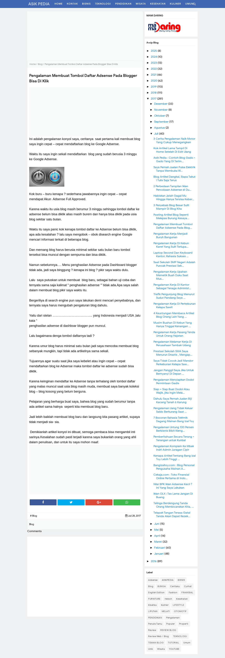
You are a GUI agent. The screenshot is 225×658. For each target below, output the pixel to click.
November (161, 110)
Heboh (168, 598)
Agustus (160, 127)
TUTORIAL (173, 642)
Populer (170, 623)
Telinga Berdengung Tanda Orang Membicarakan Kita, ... (173, 504)
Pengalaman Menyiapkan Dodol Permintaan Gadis (173, 381)
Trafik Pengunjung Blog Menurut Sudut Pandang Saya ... (174, 296)
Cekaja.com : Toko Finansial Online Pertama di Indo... (171, 476)
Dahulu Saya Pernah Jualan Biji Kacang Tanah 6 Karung (172, 400)
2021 (154, 75)
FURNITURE (154, 598)
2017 (154, 98)
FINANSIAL (187, 592)
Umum (186, 642)
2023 (154, 63)
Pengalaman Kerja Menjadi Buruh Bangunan (170, 235)
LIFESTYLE (178, 604)
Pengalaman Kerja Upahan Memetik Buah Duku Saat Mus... (170, 275)
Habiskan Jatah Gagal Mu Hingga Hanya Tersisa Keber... (173, 197)
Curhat (188, 586)
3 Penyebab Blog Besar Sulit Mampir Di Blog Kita (171, 207)
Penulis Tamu (155, 623)
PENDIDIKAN (155, 617)
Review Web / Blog (158, 636)
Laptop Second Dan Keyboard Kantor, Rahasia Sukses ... (172, 254)
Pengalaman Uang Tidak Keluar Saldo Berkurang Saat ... (173, 410)
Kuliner (165, 604)
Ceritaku (175, 586)
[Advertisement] (85, 36)
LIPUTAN (153, 611)
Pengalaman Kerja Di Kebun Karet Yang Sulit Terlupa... (171, 245)
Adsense (153, 579)
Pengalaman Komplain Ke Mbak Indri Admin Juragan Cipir (173, 448)
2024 (154, 57)
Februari (160, 547)
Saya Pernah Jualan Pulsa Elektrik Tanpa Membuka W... (174, 169)
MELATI (166, 611)
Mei (157, 530)
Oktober (160, 115)
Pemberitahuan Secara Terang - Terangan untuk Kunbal (173, 438)
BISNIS (181, 579)
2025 (154, 51)
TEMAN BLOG (156, 642)
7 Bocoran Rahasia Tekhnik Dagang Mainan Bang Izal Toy (173, 419)
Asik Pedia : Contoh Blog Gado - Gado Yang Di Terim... (174, 159)
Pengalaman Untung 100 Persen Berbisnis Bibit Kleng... (173, 429)
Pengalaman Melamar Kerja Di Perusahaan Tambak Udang (172, 343)
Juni (157, 524)
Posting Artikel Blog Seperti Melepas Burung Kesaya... (171, 216)
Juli (156, 133)
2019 (154, 86)
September (161, 121)
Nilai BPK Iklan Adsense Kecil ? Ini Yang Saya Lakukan (172, 485)
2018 (154, 92)
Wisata (161, 648)
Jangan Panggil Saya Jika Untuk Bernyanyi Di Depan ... (173, 372)
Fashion (173, 592)
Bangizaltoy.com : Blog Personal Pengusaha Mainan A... (173, 467)
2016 (154, 561)
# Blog (33, 515)
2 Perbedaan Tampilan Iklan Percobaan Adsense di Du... (172, 188)
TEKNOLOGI (180, 636)
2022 (154, 69)
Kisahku (152, 604)
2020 (154, 80)
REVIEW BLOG (168, 630)
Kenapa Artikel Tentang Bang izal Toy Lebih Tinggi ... (174, 457)
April (157, 536)
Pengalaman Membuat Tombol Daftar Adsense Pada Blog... (172, 226)
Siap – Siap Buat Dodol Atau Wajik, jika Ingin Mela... (171, 391)
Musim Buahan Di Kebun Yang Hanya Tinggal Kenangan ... (172, 324)
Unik (150, 648)
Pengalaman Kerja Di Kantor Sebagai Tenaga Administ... (172, 286)
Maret (158, 541)
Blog (150, 586)
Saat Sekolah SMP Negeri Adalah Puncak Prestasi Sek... (174, 264)
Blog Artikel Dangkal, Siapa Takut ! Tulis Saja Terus (174, 178)
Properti (183, 623)
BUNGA (162, 586)
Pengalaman (172, 617)
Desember (161, 104)
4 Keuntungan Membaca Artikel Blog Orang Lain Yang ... (173, 315)
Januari (159, 553)
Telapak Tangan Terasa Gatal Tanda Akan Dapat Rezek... (171, 514)
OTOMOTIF (180, 611)
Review (152, 630)
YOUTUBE (174, 648)
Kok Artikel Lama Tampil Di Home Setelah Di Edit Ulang (172, 150)
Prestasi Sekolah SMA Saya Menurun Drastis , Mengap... (172, 353)
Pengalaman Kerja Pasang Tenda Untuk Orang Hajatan (174, 334)
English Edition (156, 592)
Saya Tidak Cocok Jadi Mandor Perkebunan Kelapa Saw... (173, 362)
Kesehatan (182, 598)
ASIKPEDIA (168, 579)
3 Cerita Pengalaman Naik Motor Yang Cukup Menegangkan (174, 140)
